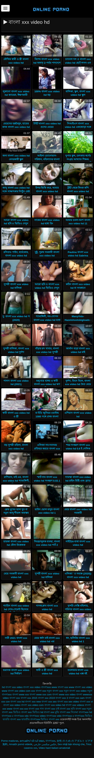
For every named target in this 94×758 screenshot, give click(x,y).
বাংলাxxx (50, 740)
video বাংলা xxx (25, 687)
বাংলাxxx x (68, 715)
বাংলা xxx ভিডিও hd (32, 712)
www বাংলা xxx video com (16, 690)
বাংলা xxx (14, 697)
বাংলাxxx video (37, 715)
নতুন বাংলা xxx (55, 690)
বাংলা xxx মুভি (51, 712)
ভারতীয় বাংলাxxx (30, 719)
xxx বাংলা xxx (38, 690)
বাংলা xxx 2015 (29, 697)
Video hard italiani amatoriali (54, 747)
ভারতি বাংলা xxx (12, 719)
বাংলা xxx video (11, 705)
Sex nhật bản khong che (71, 744)
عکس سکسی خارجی (45, 744)
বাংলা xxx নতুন (83, 708)
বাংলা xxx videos (75, 705)
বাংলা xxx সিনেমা (69, 712)
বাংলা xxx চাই (52, 708)
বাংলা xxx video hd (54, 705)
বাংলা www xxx (20, 694)
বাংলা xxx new (33, 701)
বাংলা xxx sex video (68, 701)
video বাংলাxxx (42, 687)
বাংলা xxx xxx (20, 708)
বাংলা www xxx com (41, 694)
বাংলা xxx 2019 (46, 697)
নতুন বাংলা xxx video (75, 690)
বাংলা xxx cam (77, 697)
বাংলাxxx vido (53, 715)
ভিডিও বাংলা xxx (50, 719)
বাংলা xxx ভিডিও (11, 712)
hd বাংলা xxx (9, 687)
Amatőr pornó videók (20, 744)
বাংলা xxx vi (86, 701)
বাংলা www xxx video (64, 694)
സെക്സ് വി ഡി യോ (32, 740)
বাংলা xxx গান (36, 708)
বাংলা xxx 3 (61, 697)
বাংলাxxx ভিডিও (83, 715)
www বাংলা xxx (60, 687)
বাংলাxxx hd (85, 712)
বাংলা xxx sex (49, 701)
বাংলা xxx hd (17, 701)
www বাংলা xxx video (80, 687)
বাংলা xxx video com (32, 705)
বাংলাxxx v (8, 715)
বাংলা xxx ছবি (67, 708)
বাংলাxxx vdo (21, 715)
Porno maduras (9, 740)
